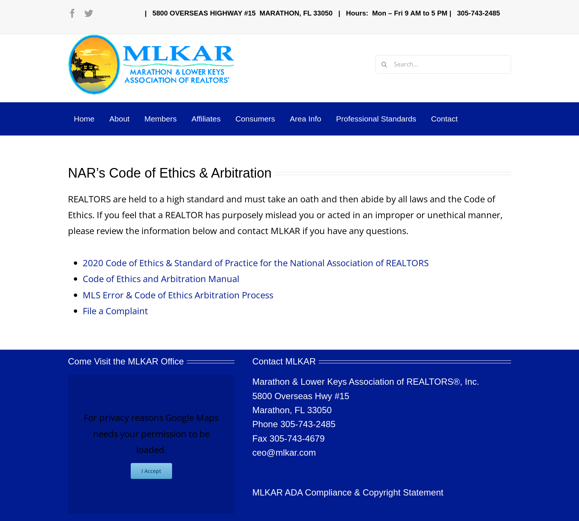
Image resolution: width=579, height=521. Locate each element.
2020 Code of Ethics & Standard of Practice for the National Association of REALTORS (256, 263)
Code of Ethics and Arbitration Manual (161, 279)
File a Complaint (115, 311)
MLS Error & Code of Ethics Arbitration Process (178, 295)
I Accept (151, 470)
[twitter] (88, 13)
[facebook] (72, 13)
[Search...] (443, 64)
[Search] (384, 64)
